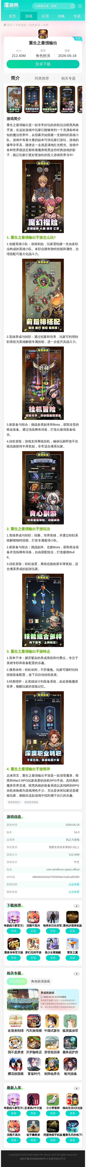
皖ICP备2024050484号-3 (34, 1158)
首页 (12, 16)
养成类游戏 (13, 802)
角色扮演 (34, 24)
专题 (77, 16)
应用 (45, 16)
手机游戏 (20, 24)
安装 (13, 930)
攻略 (61, 16)
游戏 (28, 16)
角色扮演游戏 (31, 802)
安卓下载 (43, 64)
